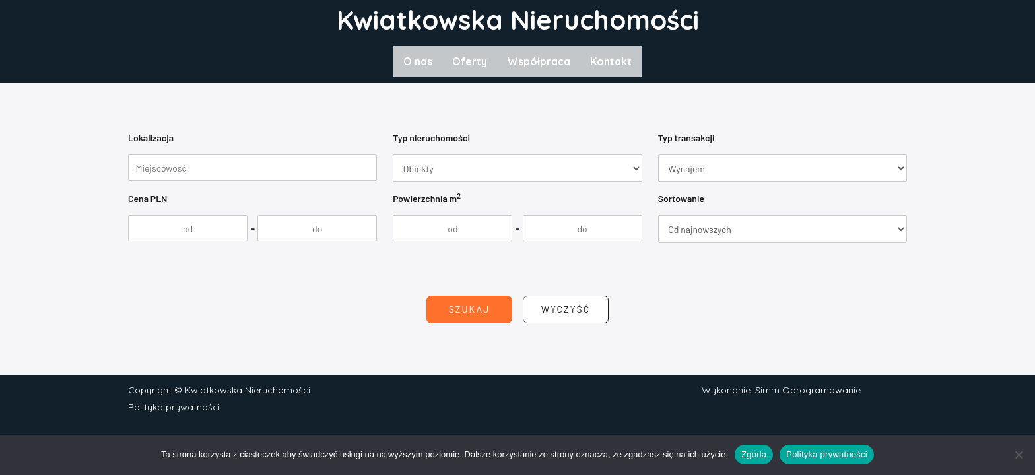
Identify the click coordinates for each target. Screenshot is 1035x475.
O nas (417, 61)
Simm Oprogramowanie (808, 390)
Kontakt (611, 61)
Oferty (469, 61)
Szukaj (469, 309)
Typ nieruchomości (431, 137)
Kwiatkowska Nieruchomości (518, 19)
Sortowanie (681, 198)
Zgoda (753, 454)
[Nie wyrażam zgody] (1018, 454)
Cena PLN (148, 198)
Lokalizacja (151, 137)
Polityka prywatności (174, 407)
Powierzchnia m (427, 197)
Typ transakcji (686, 137)
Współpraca (538, 61)
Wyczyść (566, 309)
